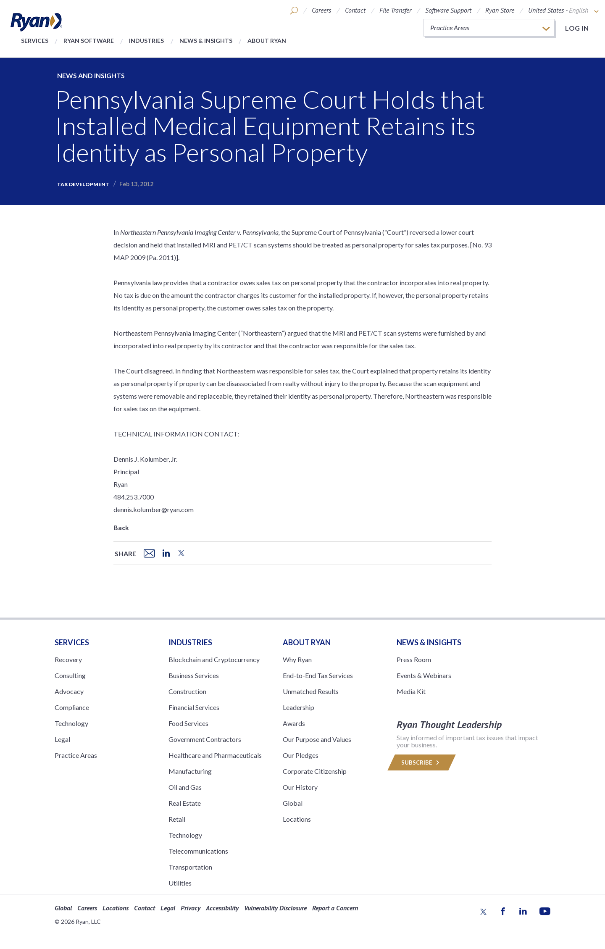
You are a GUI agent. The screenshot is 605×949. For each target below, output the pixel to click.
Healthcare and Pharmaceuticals (215, 755)
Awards (294, 723)
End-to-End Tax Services (318, 675)
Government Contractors (204, 739)
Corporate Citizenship (315, 771)
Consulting (70, 675)
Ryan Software (88, 40)
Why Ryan (297, 659)
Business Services (193, 675)
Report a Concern (335, 908)
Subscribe (421, 762)
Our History (300, 787)
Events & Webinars (424, 675)
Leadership (298, 707)
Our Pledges (300, 755)
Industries (146, 40)
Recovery (68, 659)
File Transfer (395, 10)
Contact (355, 10)
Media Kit (411, 691)
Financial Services (193, 707)
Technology (71, 723)
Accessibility (222, 908)
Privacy (190, 908)
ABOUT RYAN (307, 642)
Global (292, 803)
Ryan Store (499, 10)
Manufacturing (190, 771)
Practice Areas (76, 755)
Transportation (190, 867)
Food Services (188, 723)
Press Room (414, 659)
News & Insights (205, 40)
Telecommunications (198, 851)
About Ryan (266, 40)
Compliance (72, 707)
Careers (321, 10)
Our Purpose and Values (317, 739)
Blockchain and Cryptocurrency (214, 659)
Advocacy (69, 691)
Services (34, 40)
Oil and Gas (185, 787)
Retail (176, 819)
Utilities (180, 883)
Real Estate (184, 803)
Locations (297, 819)
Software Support (448, 10)
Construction (187, 691)
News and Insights (91, 75)
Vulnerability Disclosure (275, 908)
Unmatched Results (311, 691)
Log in (577, 28)
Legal (62, 739)
